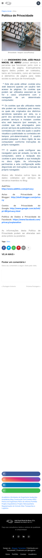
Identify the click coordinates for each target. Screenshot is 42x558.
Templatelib (11, 550)
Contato (29, 499)
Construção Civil (20, 499)
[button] (2, 3)
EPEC (35, 499)
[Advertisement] (21, 312)
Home (7, 554)
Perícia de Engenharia (10, 501)
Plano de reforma (24, 501)
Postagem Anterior (9, 286)
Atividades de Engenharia (19, 497)
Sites (14, 11)
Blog (12, 499)
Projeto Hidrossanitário (25, 504)
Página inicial (6, 11)
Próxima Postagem (32, 286)
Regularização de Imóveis (11, 506)
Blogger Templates (19, 548)
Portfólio (34, 501)
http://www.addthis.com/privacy (18, 189)
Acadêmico (6, 497)
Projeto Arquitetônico (9, 504)
